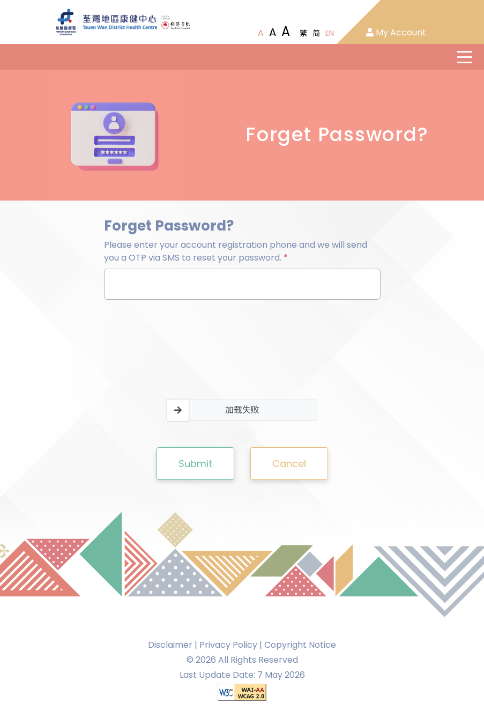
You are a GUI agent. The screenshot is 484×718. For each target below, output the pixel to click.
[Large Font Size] (272, 32)
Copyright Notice (300, 645)
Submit (195, 463)
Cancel (289, 463)
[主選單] (464, 57)
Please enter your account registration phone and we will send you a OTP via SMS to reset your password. (235, 251)
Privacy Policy (228, 645)
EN (329, 33)
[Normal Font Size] (260, 33)
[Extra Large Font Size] (286, 32)
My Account (396, 32)
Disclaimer (170, 645)
